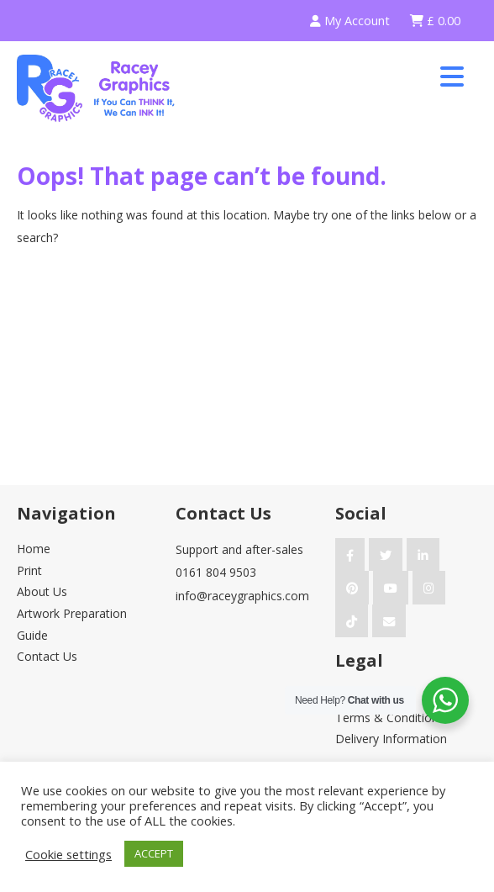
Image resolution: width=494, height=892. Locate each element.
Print (29, 570)
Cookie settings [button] (68, 854)
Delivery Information (391, 739)
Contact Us (47, 656)
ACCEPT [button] (153, 853)
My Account (350, 21)
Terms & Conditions (389, 718)
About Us (42, 591)
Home (33, 549)
